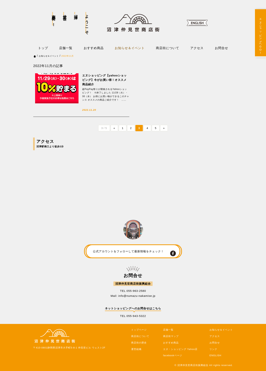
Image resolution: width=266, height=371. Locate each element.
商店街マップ (171, 336)
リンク (213, 349)
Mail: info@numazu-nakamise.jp (133, 295)
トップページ (139, 329)
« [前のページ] (114, 128)
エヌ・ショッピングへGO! (260, 35)
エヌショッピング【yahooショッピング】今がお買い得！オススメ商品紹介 (104, 80)
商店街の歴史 (139, 342)
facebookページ (172, 355)
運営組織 (136, 349)
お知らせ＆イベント (130, 48)
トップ (43, 48)
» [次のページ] (164, 128)
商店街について (167, 48)
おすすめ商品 (94, 48)
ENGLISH (215, 355)
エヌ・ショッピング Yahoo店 (180, 349)
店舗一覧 (65, 48)
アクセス (197, 48)
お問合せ (221, 48)
